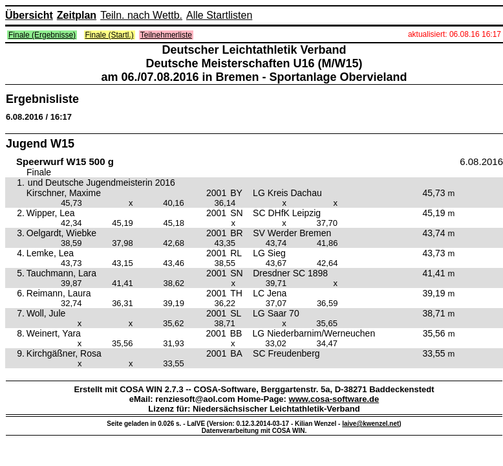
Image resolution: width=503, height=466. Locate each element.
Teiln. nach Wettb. (141, 15)
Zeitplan (76, 15)
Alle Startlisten (219, 15)
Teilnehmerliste (166, 34)
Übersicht (29, 15)
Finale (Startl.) (109, 34)
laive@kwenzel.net (370, 423)
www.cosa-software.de (334, 399)
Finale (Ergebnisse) (42, 34)
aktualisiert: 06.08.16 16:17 (454, 34)
